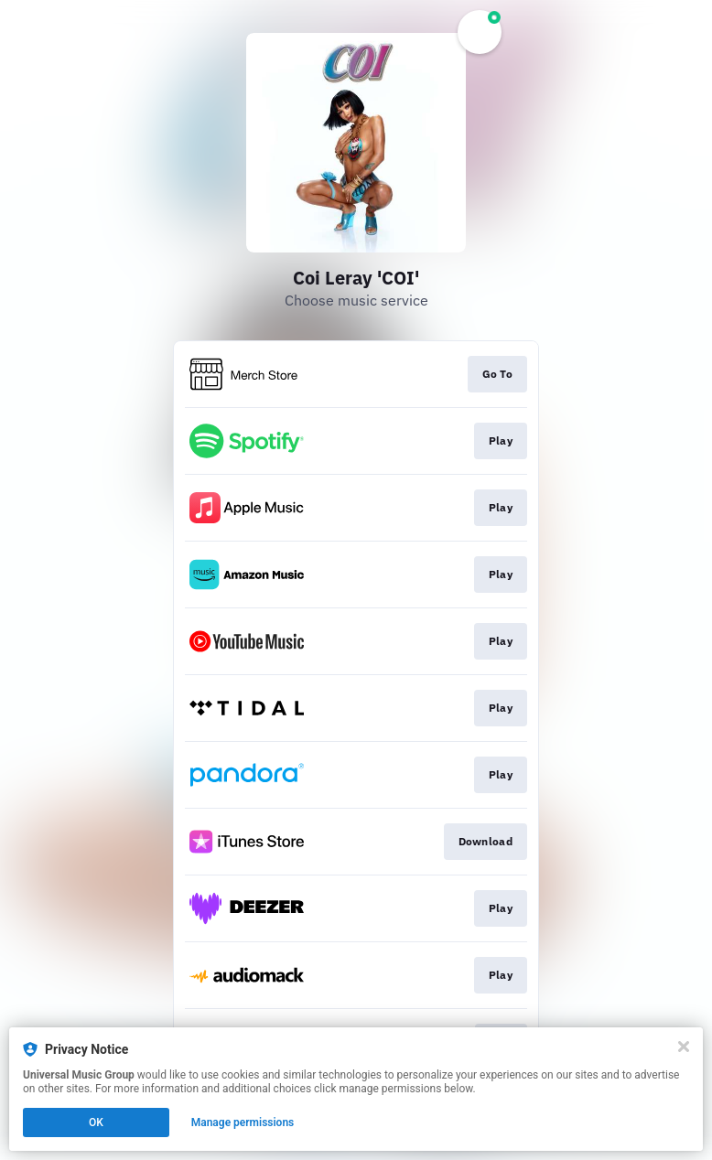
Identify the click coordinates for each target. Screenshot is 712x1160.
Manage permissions (243, 1122)
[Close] (683, 1046)
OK (96, 1122)
